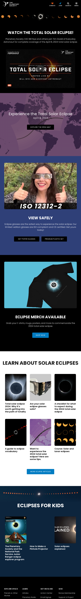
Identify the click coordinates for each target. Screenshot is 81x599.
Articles (25, 593)
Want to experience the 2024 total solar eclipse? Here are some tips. (39, 454)
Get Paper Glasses (26, 239)
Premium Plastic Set (54, 239)
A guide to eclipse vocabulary (14, 450)
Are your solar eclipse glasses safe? (38, 406)
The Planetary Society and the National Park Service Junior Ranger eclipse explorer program (14, 553)
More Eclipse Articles (40, 471)
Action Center (46, 593)
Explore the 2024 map (40, 127)
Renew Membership (67, 593)
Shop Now (40, 335)
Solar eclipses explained (62, 547)
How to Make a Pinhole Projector (39, 547)
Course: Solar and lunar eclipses (64, 450)
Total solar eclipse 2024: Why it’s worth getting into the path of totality (15, 407)
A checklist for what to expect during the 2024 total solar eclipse (65, 407)
